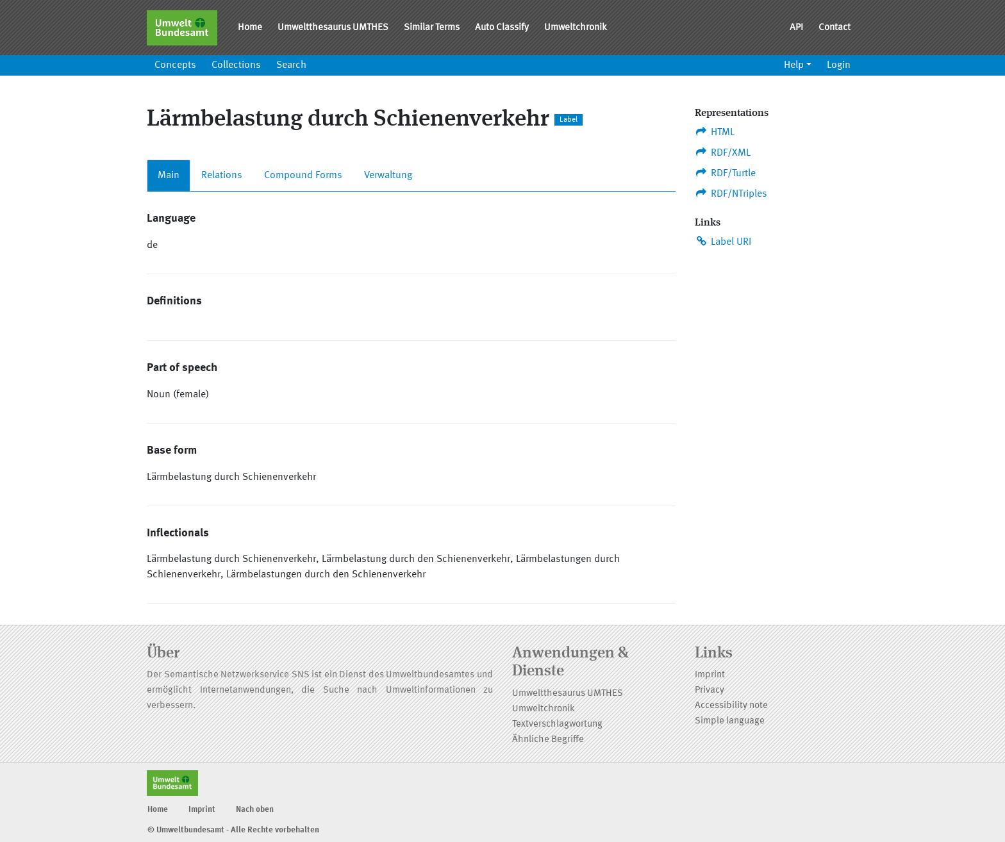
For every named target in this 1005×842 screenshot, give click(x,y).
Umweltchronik (575, 28)
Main (168, 175)
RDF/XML (723, 152)
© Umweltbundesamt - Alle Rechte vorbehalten (233, 830)
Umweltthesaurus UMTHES (333, 28)
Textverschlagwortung (557, 724)
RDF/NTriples (731, 193)
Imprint (710, 675)
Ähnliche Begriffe (548, 740)
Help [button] (794, 65)
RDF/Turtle (725, 173)
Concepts (175, 65)
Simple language (730, 721)
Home (250, 28)
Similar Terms (432, 28)
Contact (834, 28)
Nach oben (255, 809)
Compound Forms (303, 175)
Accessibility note (731, 706)
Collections (236, 65)
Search (291, 65)
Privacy (709, 690)
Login (839, 65)
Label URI (723, 241)
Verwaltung (388, 175)
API (796, 28)
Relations (221, 175)
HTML (715, 132)
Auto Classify (502, 28)
